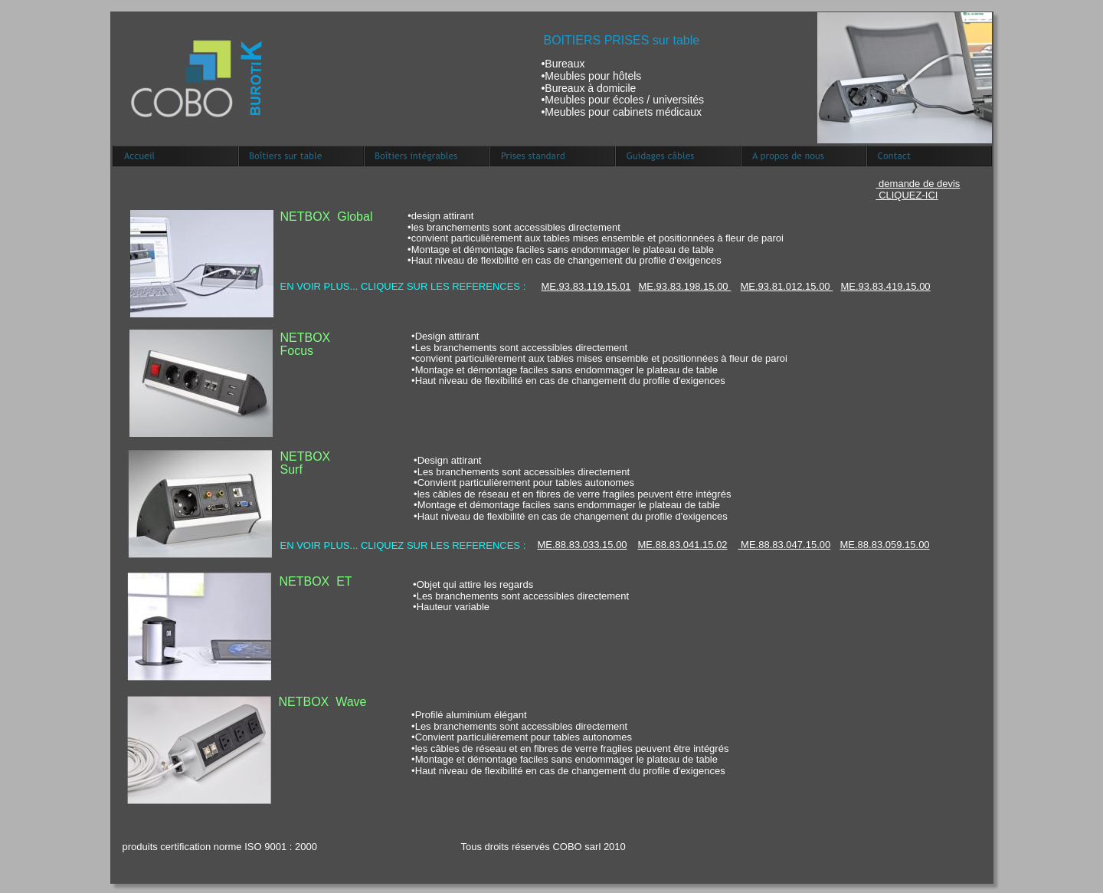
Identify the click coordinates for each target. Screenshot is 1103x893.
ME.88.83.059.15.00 (885, 544)
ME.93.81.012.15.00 (787, 286)
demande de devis (918, 183)
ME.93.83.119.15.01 (586, 286)
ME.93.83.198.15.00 (685, 286)
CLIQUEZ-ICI (908, 195)
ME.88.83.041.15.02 (683, 544)
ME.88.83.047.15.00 (784, 544)
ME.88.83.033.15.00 (582, 544)
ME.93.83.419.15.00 (886, 286)
